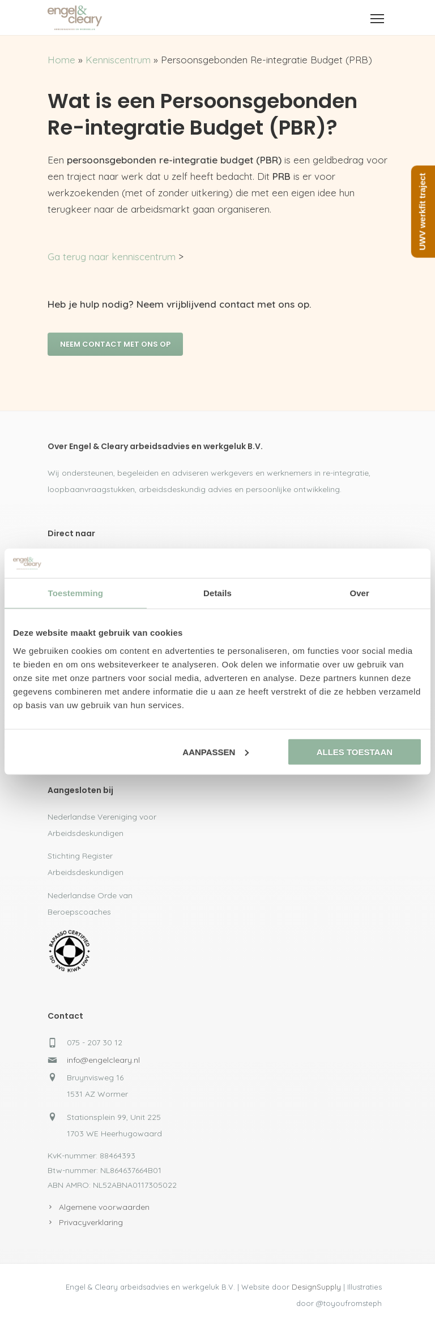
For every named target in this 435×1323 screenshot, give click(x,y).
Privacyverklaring (91, 1222)
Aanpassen (215, 752)
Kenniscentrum (118, 60)
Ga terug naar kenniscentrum (112, 256)
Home (61, 60)
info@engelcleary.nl (103, 1060)
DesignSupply (316, 1286)
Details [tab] (217, 593)
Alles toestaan (355, 752)
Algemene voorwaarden (104, 1207)
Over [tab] (359, 593)
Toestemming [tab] (76, 593)
